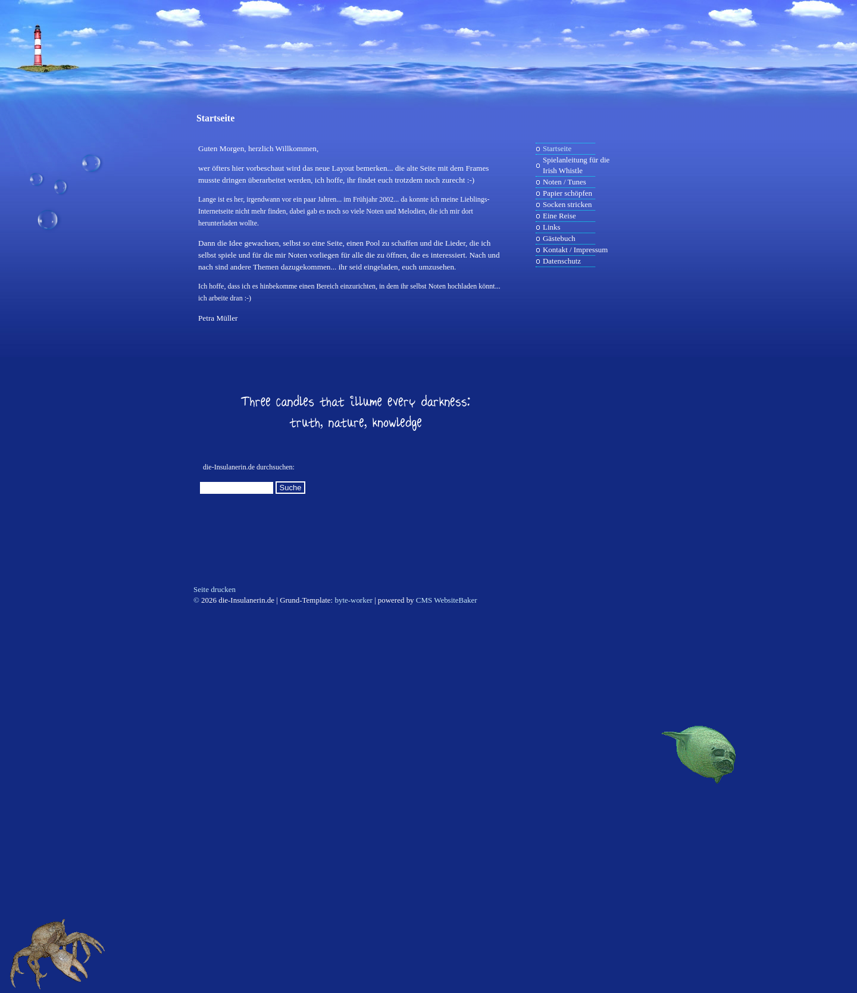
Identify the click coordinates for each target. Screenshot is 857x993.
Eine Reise (559, 215)
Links (552, 227)
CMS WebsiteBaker (446, 600)
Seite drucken (214, 589)
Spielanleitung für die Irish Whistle (576, 165)
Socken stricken (567, 204)
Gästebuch (559, 238)
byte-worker (353, 600)
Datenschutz (562, 260)
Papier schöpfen (567, 193)
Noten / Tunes (564, 181)
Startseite (215, 118)
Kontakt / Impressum (575, 249)
